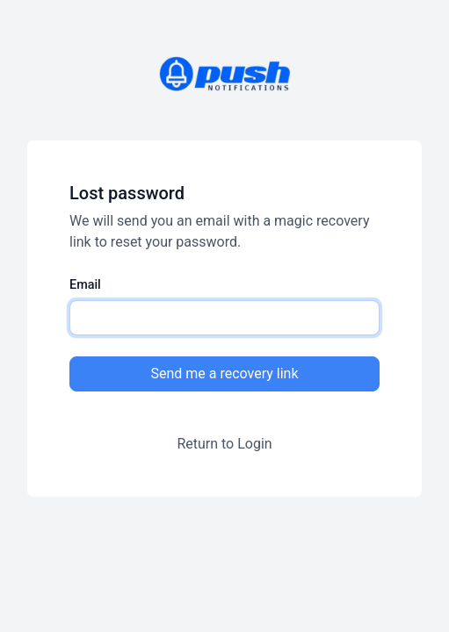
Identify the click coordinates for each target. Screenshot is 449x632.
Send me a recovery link (224, 373)
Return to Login (224, 443)
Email (85, 284)
